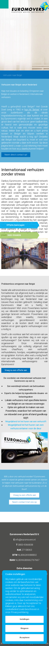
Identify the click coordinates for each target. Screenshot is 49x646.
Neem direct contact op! (16, 154)
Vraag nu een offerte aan (24, 495)
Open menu (4, 4)
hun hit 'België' (32, 109)
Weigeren (24, 628)
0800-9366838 (25, 544)
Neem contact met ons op (24, 502)
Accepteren (25, 637)
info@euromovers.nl (25, 539)
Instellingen (24, 619)
